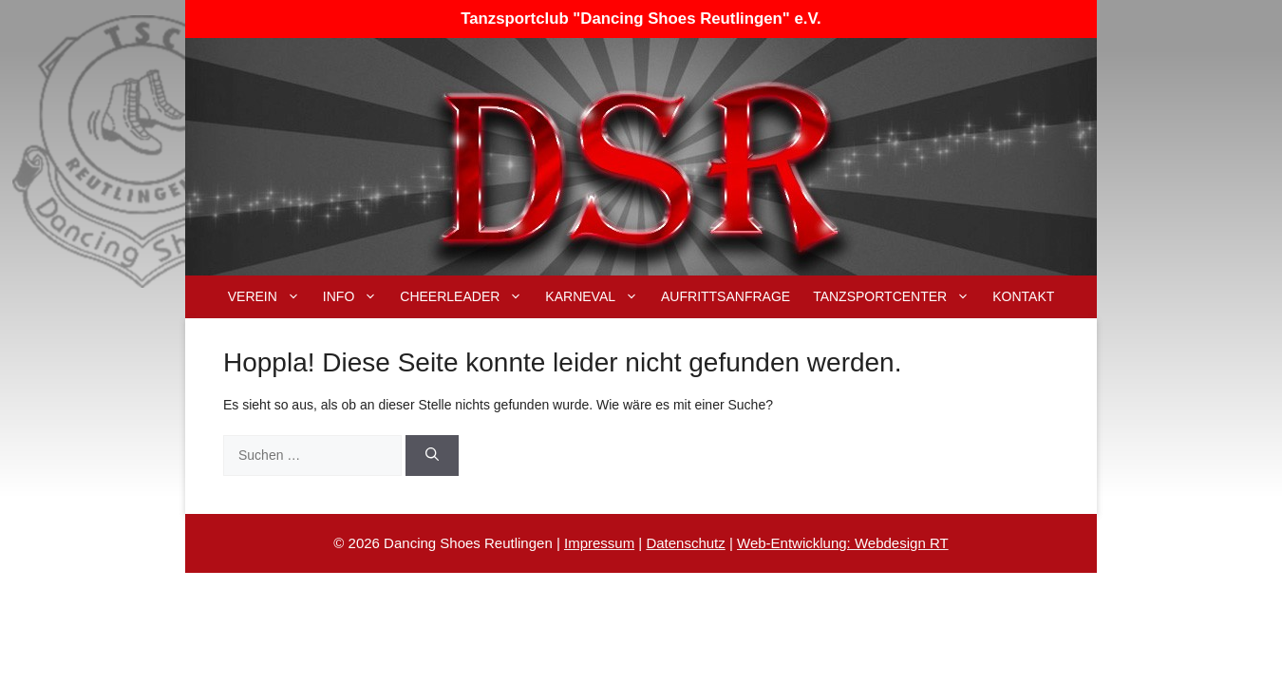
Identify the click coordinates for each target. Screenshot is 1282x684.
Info (355, 297)
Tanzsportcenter (897, 297)
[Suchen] (432, 455)
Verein (269, 297)
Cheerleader (467, 297)
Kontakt (1023, 296)
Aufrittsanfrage (725, 296)
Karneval (597, 297)
